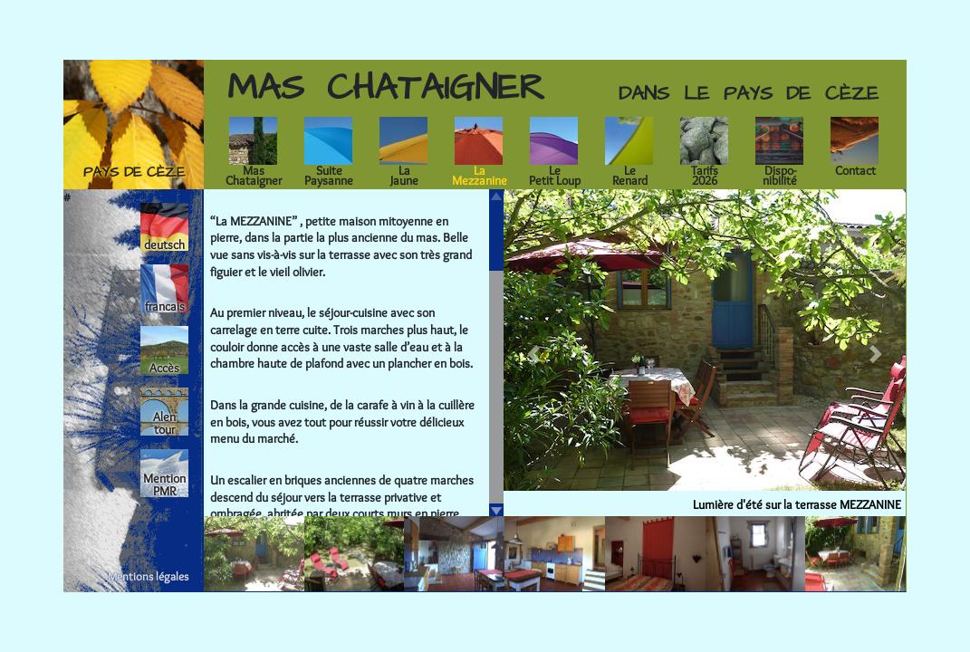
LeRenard (630, 175)
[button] (534, 353)
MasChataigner (254, 175)
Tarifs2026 (704, 175)
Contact (855, 170)
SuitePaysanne (328, 175)
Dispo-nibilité (780, 175)
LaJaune (404, 175)
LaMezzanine (479, 175)
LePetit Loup (555, 175)
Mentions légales (148, 576)
